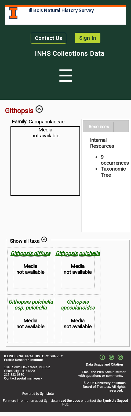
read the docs (69, 401)
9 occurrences (115, 160)
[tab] (99, 127)
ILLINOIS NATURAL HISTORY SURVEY (33, 356)
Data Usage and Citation (104, 364)
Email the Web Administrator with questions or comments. (102, 374)
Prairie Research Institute (23, 360)
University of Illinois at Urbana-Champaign (13, 13)
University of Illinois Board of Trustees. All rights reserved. (104, 386)
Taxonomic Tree (113, 172)
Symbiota (47, 394)
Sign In (87, 38)
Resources (99, 126)
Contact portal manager (22, 378)
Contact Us (48, 38)
